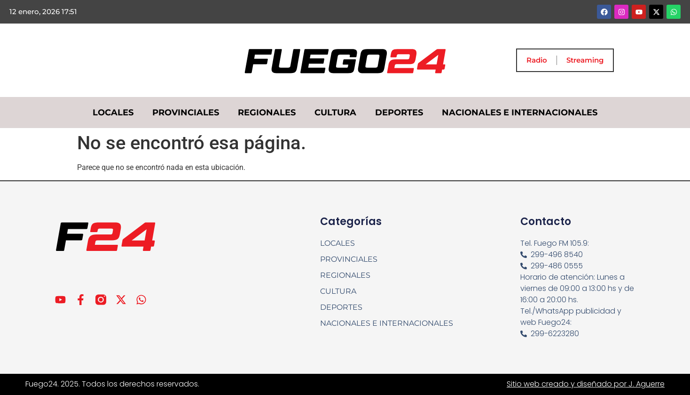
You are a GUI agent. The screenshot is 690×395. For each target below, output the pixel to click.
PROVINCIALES (185, 112)
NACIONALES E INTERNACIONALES (519, 112)
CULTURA (335, 112)
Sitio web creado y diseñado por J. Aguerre (586, 384)
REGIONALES (267, 112)
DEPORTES (399, 112)
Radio (536, 60)
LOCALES (113, 112)
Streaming (585, 60)
